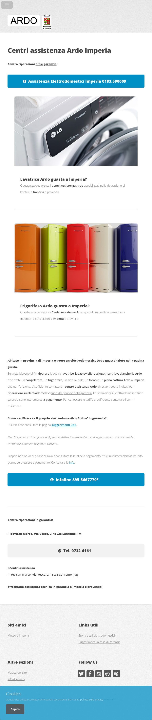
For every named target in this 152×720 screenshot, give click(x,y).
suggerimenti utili (63, 425)
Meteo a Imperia (18, 635)
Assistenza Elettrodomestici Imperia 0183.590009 (77, 81)
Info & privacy (16, 679)
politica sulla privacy (91, 699)
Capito (15, 709)
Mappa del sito (17, 672)
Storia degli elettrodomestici (97, 635)
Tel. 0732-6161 (77, 550)
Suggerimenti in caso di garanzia (100, 642)
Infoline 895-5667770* (77, 479)
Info (71, 462)
